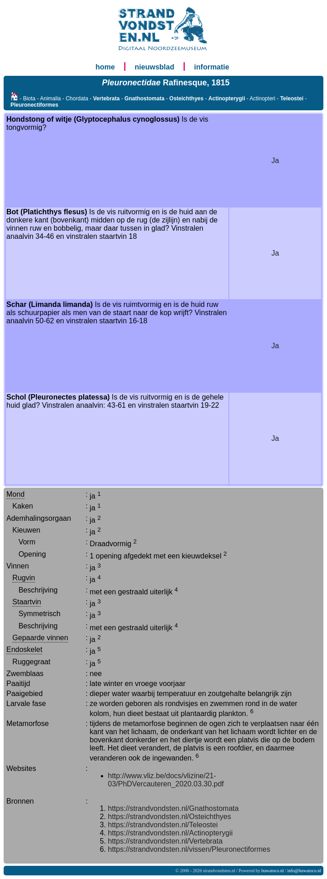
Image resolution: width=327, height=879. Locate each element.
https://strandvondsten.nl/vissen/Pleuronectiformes (189, 849)
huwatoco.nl (273, 870)
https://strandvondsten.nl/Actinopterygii (170, 833)
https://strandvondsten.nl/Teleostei (163, 825)
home (105, 67)
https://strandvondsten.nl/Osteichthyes (169, 816)
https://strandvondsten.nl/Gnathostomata (173, 808)
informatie (211, 67)
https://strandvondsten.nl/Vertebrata (165, 841)
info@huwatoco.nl (304, 870)
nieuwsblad (154, 67)
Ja (275, 160)
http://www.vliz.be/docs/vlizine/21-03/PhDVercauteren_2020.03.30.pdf (166, 780)
